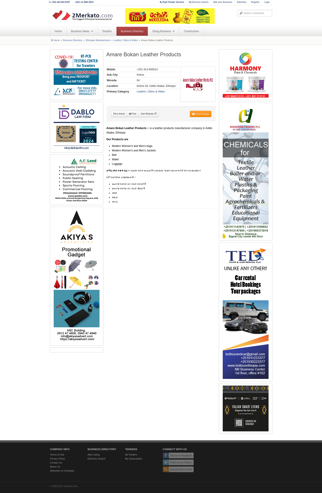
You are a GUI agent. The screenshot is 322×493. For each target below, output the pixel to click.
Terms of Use (57, 454)
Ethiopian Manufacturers (98, 40)
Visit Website (148, 114)
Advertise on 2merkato (62, 470)
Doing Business (164, 31)
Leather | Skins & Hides (126, 40)
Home (58, 31)
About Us (55, 466)
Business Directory (132, 31)
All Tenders (131, 454)
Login (267, 2)
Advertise (241, 2)
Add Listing (94, 454)
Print (132, 114)
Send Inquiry (200, 114)
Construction (191, 31)
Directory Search (199, 2)
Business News (82, 31)
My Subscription (133, 458)
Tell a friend (119, 114)
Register (255, 2)
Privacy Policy (57, 458)
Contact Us (56, 462)
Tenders (107, 31)
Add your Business (222, 2)
